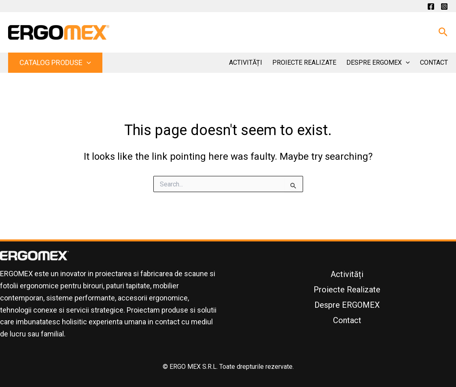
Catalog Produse (55, 62)
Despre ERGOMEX (378, 63)
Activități (245, 62)
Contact (434, 62)
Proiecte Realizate (304, 62)
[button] (443, 32)
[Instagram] (444, 6)
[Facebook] (431, 6)
